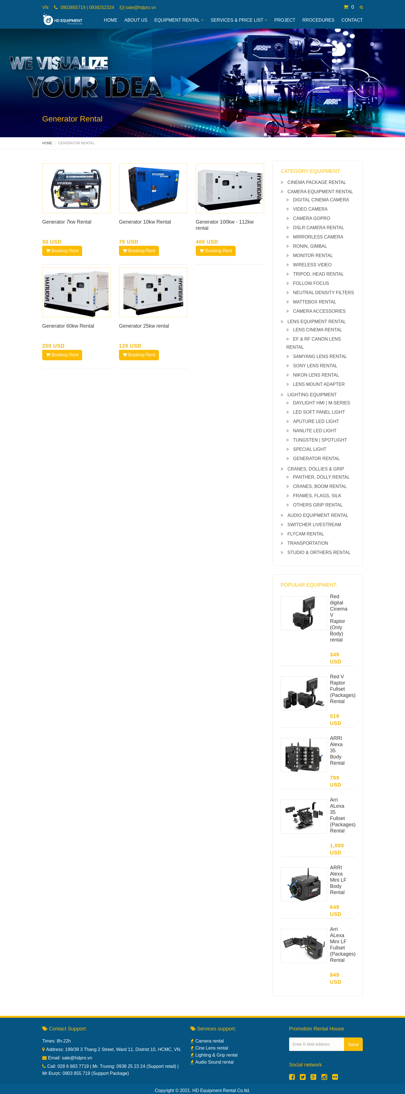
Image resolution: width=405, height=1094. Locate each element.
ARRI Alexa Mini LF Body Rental (338, 880)
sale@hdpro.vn (141, 7)
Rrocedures (318, 20)
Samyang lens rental (320, 356)
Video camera (310, 209)
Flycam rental (305, 534)
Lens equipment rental (316, 321)
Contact (352, 20)
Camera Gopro (311, 218)
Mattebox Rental (314, 302)
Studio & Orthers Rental (318, 552)
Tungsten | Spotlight (320, 440)
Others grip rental (318, 505)
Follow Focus (311, 283)
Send (353, 1044)
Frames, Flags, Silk (317, 495)
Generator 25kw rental (144, 326)
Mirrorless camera (318, 237)
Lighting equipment (312, 394)
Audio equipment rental (317, 515)
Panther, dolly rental (321, 477)
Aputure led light (316, 421)
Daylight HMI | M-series (321, 402)
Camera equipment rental (320, 191)
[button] (361, 7)
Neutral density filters (323, 292)
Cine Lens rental (209, 1048)
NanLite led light (315, 430)
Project (284, 20)
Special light (310, 449)
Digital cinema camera (321, 199)
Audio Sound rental (212, 1062)
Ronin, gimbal (310, 246)
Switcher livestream (314, 524)
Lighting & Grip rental (214, 1055)
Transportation (307, 543)
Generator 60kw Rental (68, 326)
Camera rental (207, 1041)
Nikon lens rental (316, 375)
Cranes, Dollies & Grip (315, 469)
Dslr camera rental (318, 227)
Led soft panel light (319, 412)
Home (110, 20)
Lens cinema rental (317, 329)
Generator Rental (316, 458)
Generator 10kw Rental (145, 222)
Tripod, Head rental (318, 274)
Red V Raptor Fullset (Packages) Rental (343, 689)
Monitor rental (313, 255)
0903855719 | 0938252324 (86, 7)
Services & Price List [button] (239, 20)
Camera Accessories (319, 311)
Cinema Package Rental (316, 182)
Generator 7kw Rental (66, 222)
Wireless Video (312, 264)
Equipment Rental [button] (179, 20)
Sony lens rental (315, 365)
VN (45, 7)
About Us (135, 20)
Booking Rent (62, 250)
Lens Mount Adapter (319, 384)
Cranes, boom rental (320, 486)
